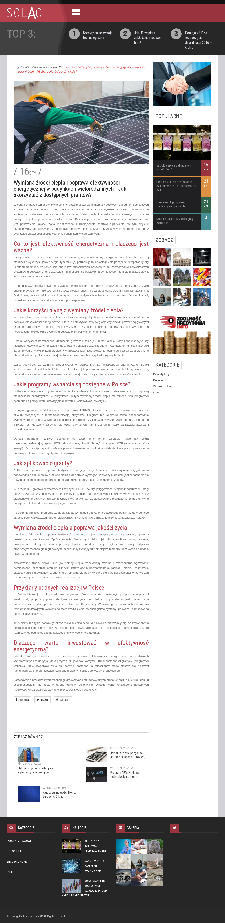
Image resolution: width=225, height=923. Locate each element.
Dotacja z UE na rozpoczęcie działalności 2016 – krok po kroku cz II (177, 186)
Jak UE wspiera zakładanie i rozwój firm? (147, 38)
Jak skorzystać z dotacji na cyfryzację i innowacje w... (35, 770)
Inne (156, 392)
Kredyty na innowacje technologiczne (95, 845)
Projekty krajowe (163, 374)
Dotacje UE (160, 380)
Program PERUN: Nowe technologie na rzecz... (125, 775)
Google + (64, 699)
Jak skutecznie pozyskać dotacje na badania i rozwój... (128, 755)
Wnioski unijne (162, 386)
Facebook (23, 699)
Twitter (43, 699)
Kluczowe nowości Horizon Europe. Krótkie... (60, 794)
